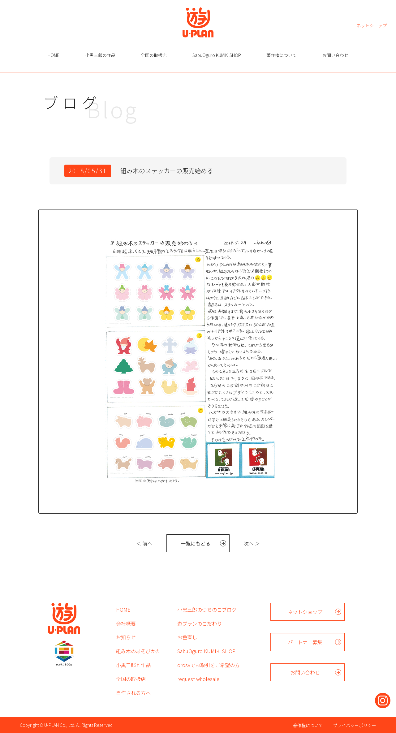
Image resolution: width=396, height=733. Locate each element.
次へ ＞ (252, 543)
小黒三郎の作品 (100, 55)
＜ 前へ (144, 543)
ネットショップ (371, 25)
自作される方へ (133, 692)
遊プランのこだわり (199, 623)
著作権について (281, 55)
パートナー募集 (305, 642)
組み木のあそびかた (138, 651)
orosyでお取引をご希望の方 (208, 665)
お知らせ (126, 637)
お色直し (187, 637)
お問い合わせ (335, 55)
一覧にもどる (195, 543)
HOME (53, 55)
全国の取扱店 (154, 55)
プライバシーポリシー (354, 725)
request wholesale (198, 679)
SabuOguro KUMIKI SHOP (216, 55)
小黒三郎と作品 (133, 665)
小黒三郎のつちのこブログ (207, 609)
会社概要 (126, 623)
